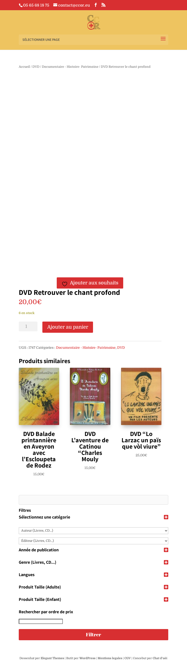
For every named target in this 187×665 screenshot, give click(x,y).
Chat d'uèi (160, 658)
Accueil (24, 66)
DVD (35, 66)
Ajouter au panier (67, 327)
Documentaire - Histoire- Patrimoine (70, 66)
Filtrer (93, 634)
